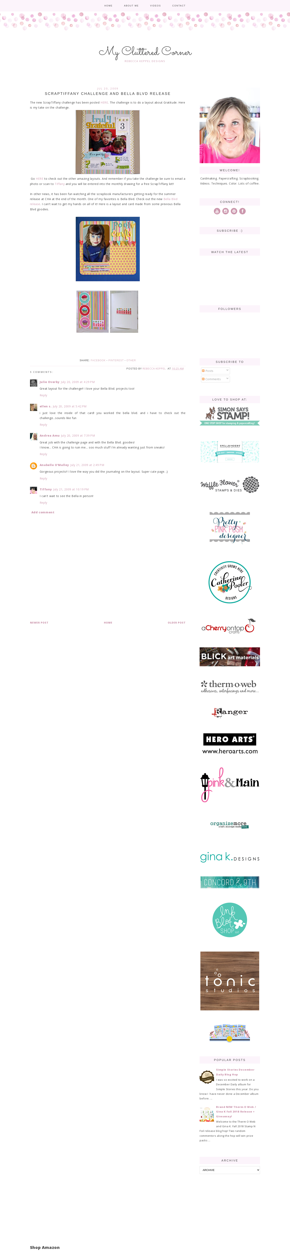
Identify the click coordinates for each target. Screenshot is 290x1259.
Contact (178, 5)
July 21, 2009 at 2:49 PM (87, 465)
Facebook (98, 360)
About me (131, 5)
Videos (155, 5)
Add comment (43, 512)
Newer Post (39, 622)
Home (108, 5)
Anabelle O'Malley (54, 465)
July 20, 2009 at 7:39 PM (78, 435)
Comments (211, 379)
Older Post (177, 622)
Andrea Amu (50, 435)
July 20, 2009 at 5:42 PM (70, 406)
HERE (104, 102)
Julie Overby (50, 382)
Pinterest (116, 360)
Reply (43, 395)
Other (131, 360)
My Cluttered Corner (145, 52)
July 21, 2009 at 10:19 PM (71, 489)
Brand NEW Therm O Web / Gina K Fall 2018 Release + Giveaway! (236, 1111)
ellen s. (46, 406)
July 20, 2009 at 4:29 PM (78, 382)
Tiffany (60, 184)
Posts (207, 371)
